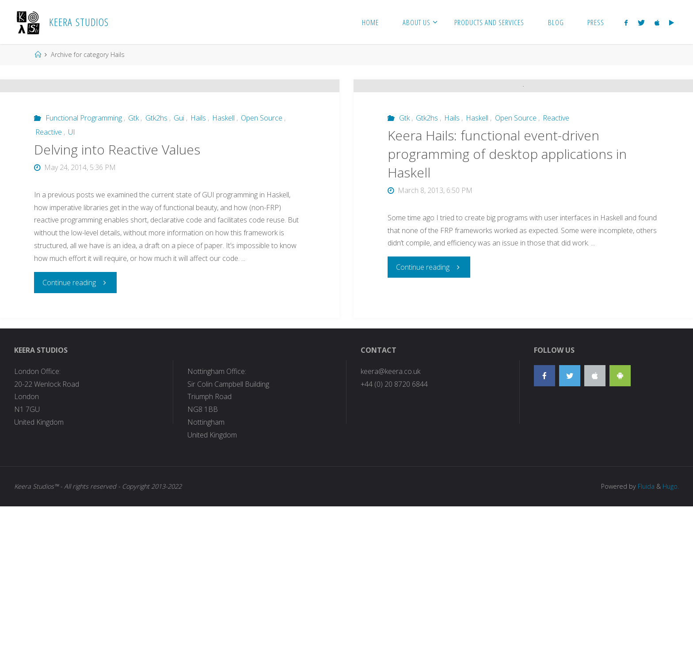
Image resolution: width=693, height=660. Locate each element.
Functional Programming (84, 193)
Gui (179, 193)
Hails (198, 193)
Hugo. (671, 640)
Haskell (223, 193)
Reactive (48, 207)
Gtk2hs (156, 193)
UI (71, 207)
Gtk (133, 193)
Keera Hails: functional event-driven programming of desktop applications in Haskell (507, 323)
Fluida (645, 640)
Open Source (261, 193)
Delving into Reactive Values (117, 225)
